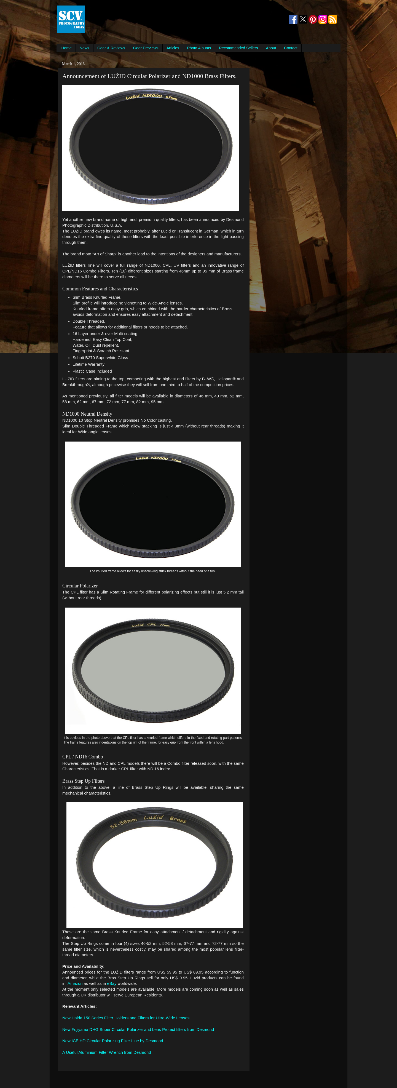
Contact (290, 48)
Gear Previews (146, 48)
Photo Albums (199, 48)
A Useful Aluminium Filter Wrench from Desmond (106, 1052)
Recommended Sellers (238, 48)
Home (66, 48)
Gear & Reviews (111, 48)
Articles (173, 48)
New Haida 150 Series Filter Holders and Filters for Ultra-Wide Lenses (125, 1018)
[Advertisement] (186, 19)
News (84, 48)
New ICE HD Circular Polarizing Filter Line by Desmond (112, 1041)
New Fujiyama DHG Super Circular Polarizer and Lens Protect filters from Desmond (138, 1029)
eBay (112, 983)
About (271, 48)
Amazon (75, 983)
